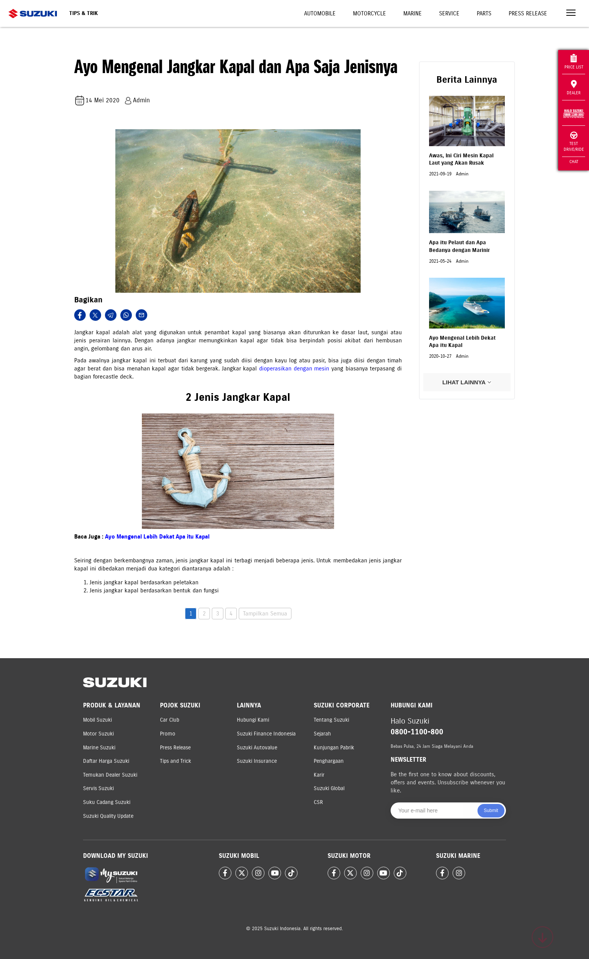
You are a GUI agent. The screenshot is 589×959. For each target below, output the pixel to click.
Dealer (574, 87)
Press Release (528, 13)
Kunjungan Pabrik (334, 747)
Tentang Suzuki (331, 720)
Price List (573, 62)
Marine (412, 13)
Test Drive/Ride (574, 142)
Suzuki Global (329, 788)
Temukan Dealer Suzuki (110, 775)
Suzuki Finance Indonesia (266, 734)
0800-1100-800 (417, 732)
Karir (319, 775)
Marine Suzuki (99, 747)
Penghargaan (329, 761)
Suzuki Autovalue (257, 747)
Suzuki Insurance (257, 761)
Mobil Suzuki (97, 720)
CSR (318, 802)
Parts (484, 13)
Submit (491, 810)
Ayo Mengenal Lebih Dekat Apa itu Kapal (157, 536)
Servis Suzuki (98, 788)
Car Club (169, 720)
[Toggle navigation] (570, 14)
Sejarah (322, 734)
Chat (573, 161)
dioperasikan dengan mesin (294, 368)
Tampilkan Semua (265, 613)
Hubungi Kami (253, 720)
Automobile (320, 13)
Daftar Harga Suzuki (106, 761)
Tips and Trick (175, 761)
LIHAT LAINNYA (467, 382)
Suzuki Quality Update (108, 816)
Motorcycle (369, 13)
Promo (167, 734)
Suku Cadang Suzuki (106, 802)
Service (449, 13)
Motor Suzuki (98, 734)
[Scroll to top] (542, 937)
